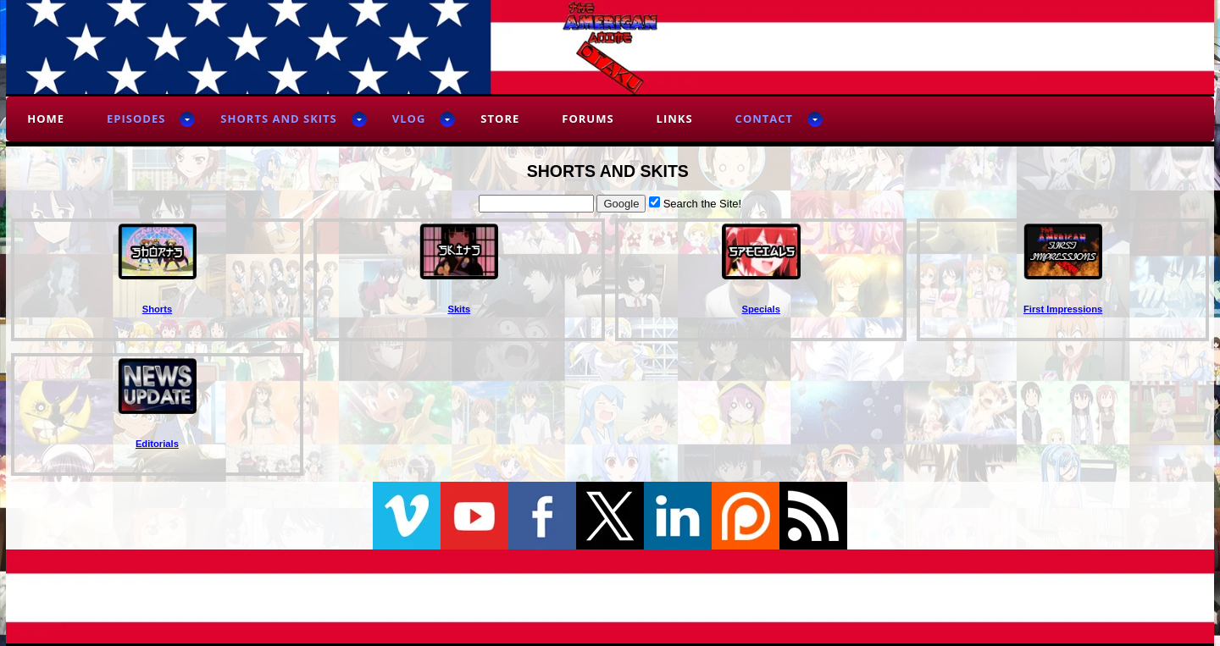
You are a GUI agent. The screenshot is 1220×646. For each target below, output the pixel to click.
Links (675, 118)
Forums (587, 118)
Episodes (136, 118)
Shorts (157, 309)
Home (45, 118)
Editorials (157, 444)
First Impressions (1062, 309)
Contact (764, 118)
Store (499, 118)
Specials (761, 309)
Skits (458, 309)
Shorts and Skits (278, 118)
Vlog (409, 118)
